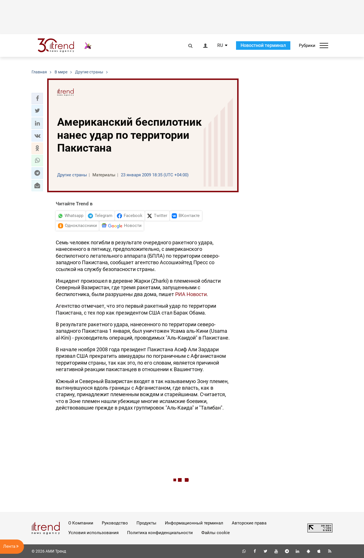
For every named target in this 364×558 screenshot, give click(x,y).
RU (220, 45)
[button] (37, 98)
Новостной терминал (263, 45)
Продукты (146, 523)
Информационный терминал (194, 523)
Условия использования (93, 532)
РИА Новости (191, 294)
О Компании (80, 523)
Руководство (115, 523)
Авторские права (249, 523)
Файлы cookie (215, 532)
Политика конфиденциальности (160, 532)
